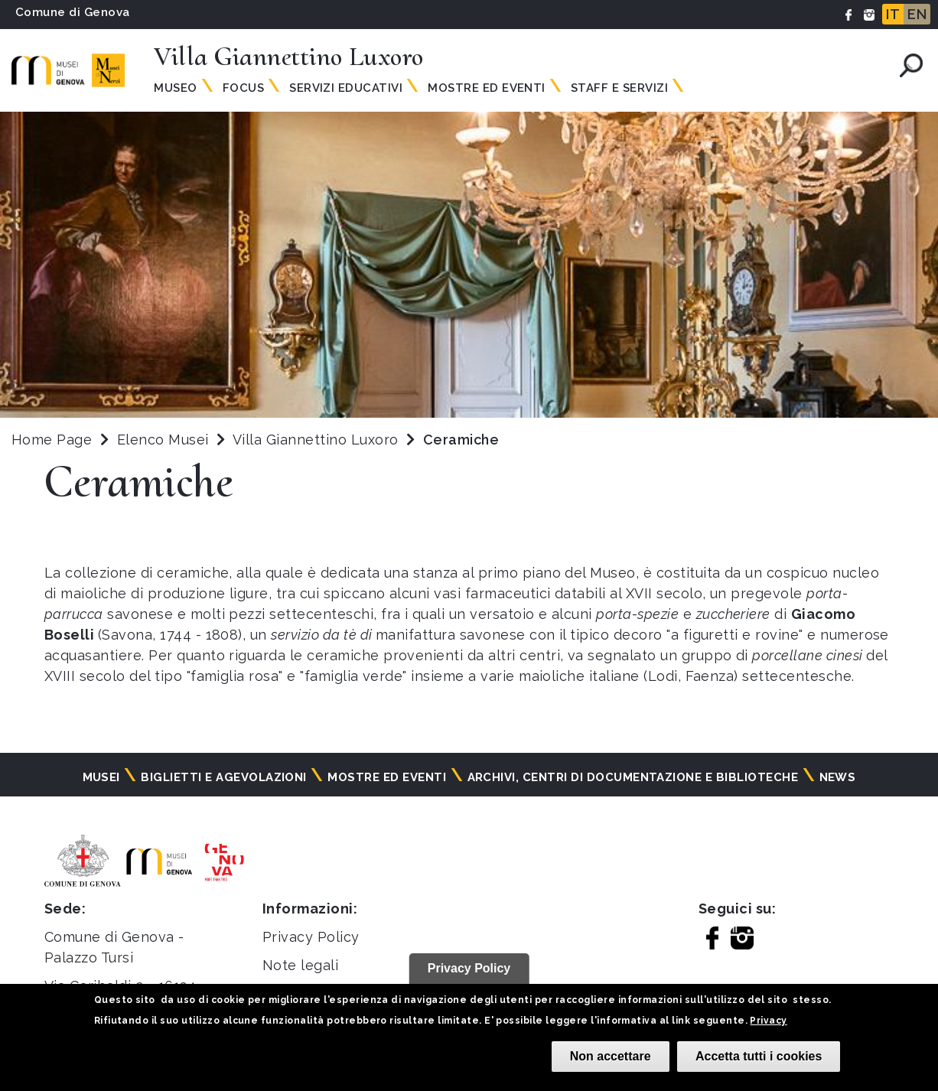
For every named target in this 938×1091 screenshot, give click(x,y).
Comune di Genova (72, 12)
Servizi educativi (345, 88)
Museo (175, 88)
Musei (101, 777)
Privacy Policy (311, 937)
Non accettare (610, 1056)
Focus (243, 88)
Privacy (768, 1020)
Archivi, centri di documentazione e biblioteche (633, 777)
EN (917, 14)
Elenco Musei (163, 440)
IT (893, 14)
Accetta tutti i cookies (758, 1056)
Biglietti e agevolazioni (224, 777)
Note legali (300, 965)
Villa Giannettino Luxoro (317, 440)
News (837, 777)
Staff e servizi (619, 88)
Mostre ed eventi (386, 777)
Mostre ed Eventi (487, 88)
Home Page (51, 440)
